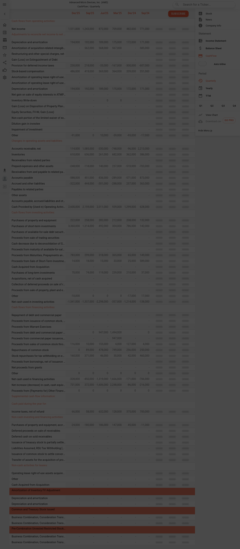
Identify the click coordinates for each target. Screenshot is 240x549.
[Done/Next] (172, 508)
